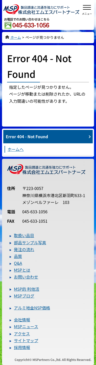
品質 (18, 256)
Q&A (18, 263)
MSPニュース (26, 326)
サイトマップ (26, 340)
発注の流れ (24, 249)
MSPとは (22, 270)
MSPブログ (24, 296)
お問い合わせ (26, 277)
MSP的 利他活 (26, 289)
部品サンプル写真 (30, 242)
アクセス (22, 334)
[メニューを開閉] (87, 9)
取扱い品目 (24, 235)
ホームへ (16, 149)
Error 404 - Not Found (27, 136)
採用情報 (22, 347)
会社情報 (22, 320)
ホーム (13, 37)
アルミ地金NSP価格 (32, 308)
